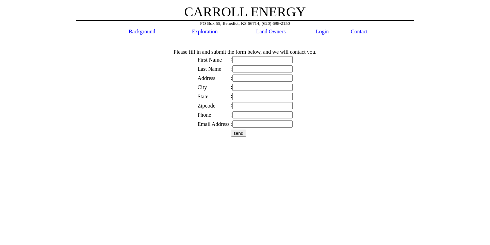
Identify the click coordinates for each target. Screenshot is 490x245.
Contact (359, 31)
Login (322, 31)
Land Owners (271, 31)
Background (142, 31)
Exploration (205, 31)
